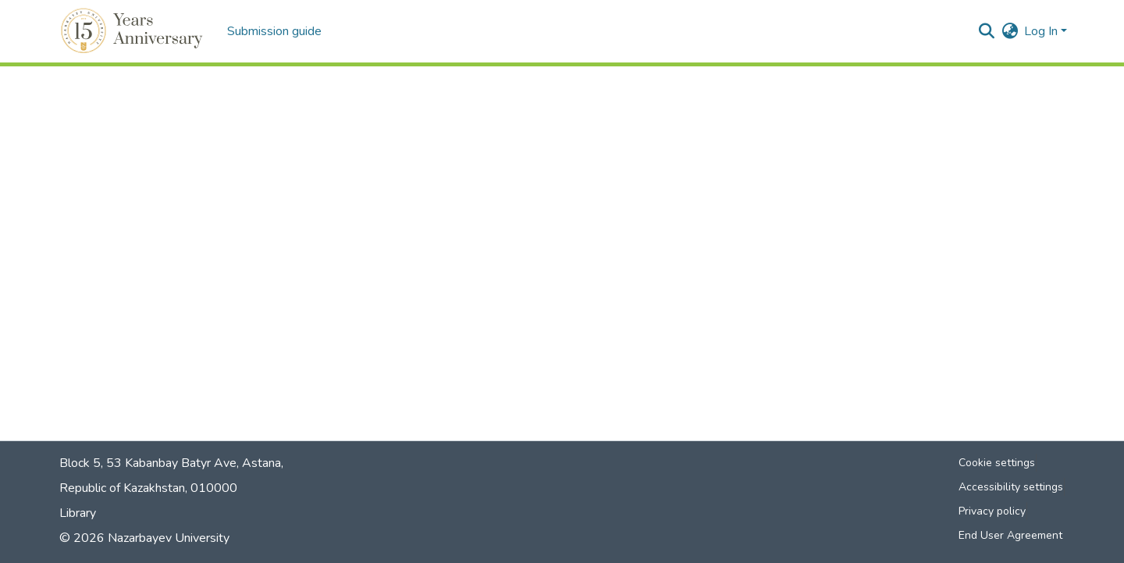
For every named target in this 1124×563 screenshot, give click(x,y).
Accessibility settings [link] (1011, 486)
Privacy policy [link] (992, 511)
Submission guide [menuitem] (274, 31)
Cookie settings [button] (997, 462)
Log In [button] (1042, 31)
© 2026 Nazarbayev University (144, 538)
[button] (134, 31)
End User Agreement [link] (1010, 535)
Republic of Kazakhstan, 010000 (148, 488)
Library (77, 513)
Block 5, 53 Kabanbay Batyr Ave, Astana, (171, 463)
